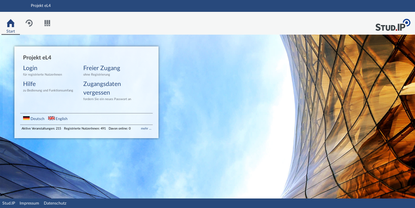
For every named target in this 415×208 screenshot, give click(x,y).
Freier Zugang (109, 71)
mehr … (146, 128)
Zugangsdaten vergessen (109, 91)
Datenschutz (55, 203)
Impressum (29, 203)
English (57, 119)
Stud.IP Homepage (393, 23)
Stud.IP (8, 203)
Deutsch (34, 119)
